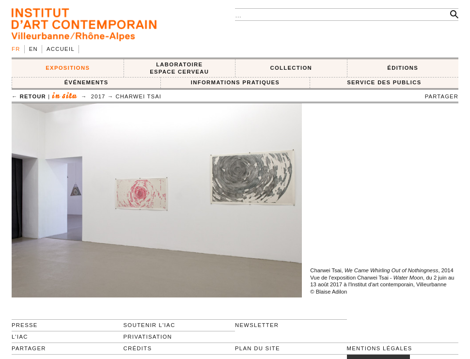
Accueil (61, 49)
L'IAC (20, 337)
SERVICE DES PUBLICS (384, 82)
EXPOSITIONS (68, 68)
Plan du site (257, 348)
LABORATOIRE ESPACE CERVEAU (179, 68)
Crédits (138, 348)
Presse (25, 325)
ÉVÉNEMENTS (86, 82)
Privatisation (148, 337)
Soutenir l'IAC (149, 325)
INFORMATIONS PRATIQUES (235, 82)
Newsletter (257, 325)
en (33, 49)
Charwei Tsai (138, 96)
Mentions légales (379, 348)
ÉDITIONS (402, 68)
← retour (29, 96)
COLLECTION (291, 68)
